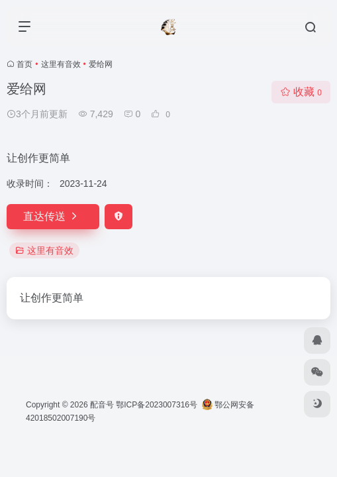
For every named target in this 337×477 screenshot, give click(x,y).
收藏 (301, 91)
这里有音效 (61, 64)
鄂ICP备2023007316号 (156, 404)
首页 (24, 64)
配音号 (102, 404)
